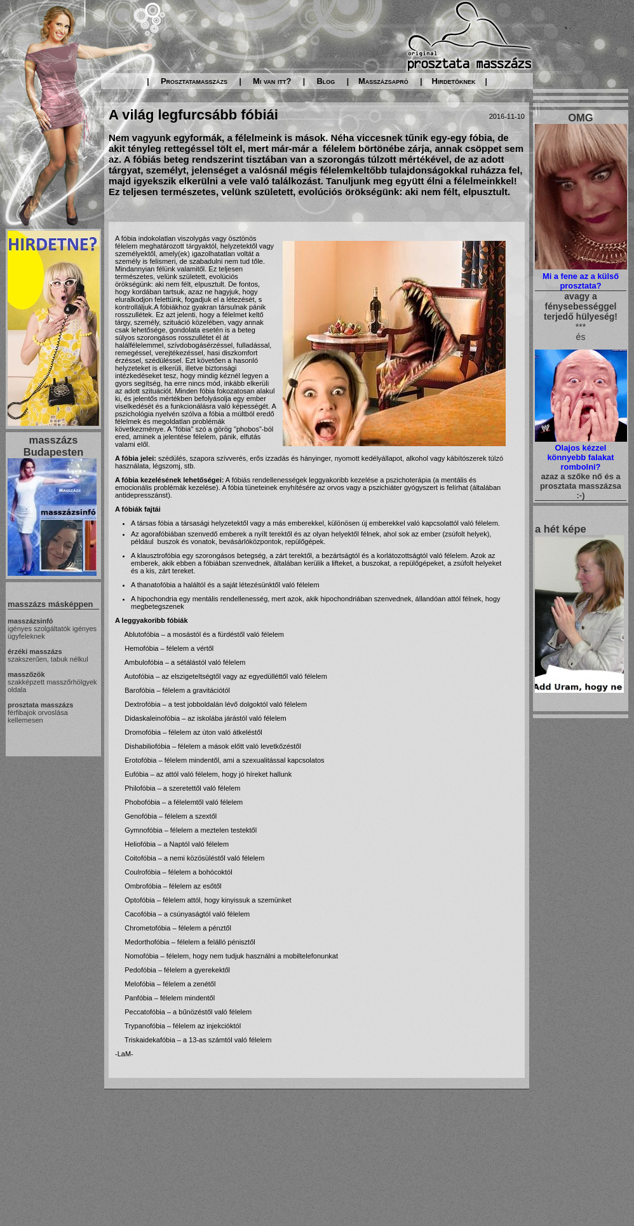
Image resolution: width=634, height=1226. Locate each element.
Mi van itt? (272, 81)
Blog (325, 81)
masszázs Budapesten (53, 446)
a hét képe (560, 529)
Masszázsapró (383, 81)
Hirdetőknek (454, 81)
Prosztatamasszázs (194, 81)
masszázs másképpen (50, 604)
